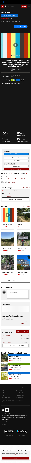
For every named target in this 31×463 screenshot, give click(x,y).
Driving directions (16, 157)
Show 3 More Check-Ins (15, 345)
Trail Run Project (20, 395)
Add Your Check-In (22, 331)
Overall (9, 196)
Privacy (23, 435)
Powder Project (19, 397)
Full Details (26, 187)
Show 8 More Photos (15, 281)
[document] (15, 455)
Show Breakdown (15, 199)
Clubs (3, 395)
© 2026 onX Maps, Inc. (11, 435)
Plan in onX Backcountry (16, 153)
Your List (20, 83)
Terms (19, 435)
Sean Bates (17, 69)
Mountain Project (20, 387)
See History (21, 323)
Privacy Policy (17, 454)
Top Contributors (6, 397)
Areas (2, 21)
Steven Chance (6, 342)
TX (7, 21)
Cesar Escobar (6, 338)
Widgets (4, 392)
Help (3, 390)
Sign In (24, 6)
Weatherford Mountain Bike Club (17, 179)
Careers (4, 424)
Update (23, 322)
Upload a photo (16, 166)
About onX (4, 421)
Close (15, 458)
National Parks (19, 400)
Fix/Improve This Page (16, 169)
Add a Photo (26, 206)
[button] (3, 45)
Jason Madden (6, 335)
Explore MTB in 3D (20, 26)
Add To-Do (14, 83)
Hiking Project (19, 392)
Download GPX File (16, 160)
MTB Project (19, 390)
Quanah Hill (17, 21)
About (3, 387)
